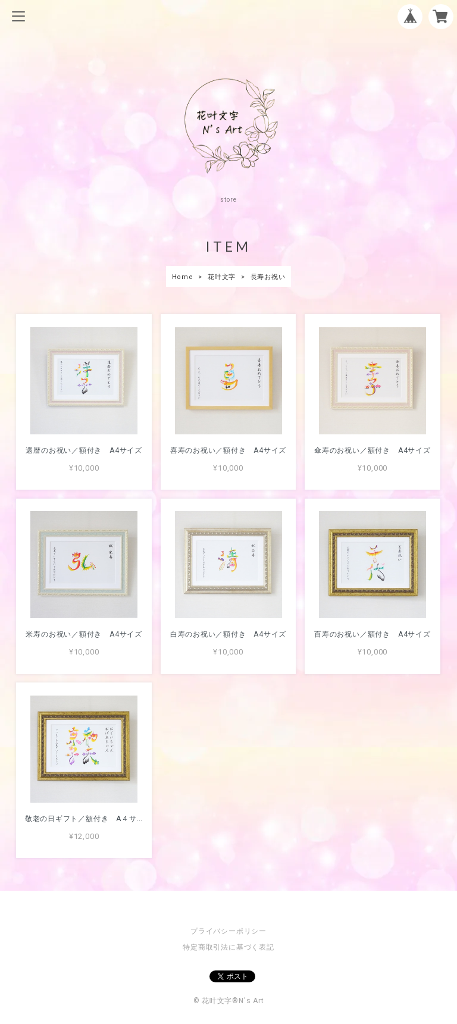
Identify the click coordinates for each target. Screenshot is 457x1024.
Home (182, 277)
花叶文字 (222, 277)
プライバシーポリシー (228, 931)
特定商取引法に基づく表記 (228, 947)
